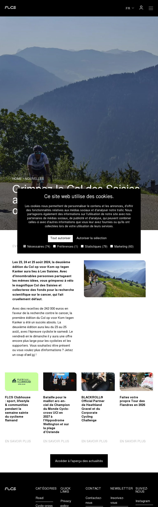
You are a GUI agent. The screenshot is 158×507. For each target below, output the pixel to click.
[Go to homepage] (10, 8)
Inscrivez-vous (117, 501)
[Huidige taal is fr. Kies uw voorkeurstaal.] (130, 8)
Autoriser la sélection (92, 238)
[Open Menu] (151, 8)
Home (17, 179)
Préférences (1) (65, 246)
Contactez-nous (94, 501)
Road (39, 498)
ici (33, 355)
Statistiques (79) (94, 246)
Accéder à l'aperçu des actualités (79, 461)
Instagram (143, 501)
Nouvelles (34, 179)
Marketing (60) (122, 246)
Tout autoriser (60, 238)
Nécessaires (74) (36, 246)
